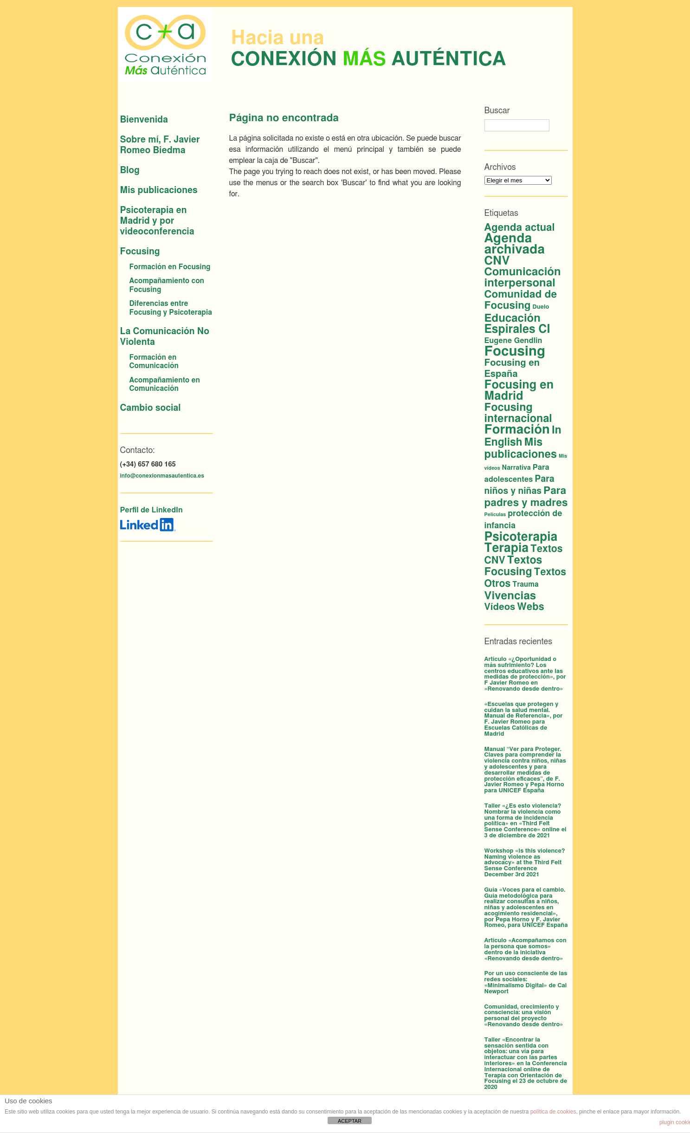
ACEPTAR (349, 1121)
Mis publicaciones (159, 190)
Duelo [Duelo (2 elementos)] (541, 307)
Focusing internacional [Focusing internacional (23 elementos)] (518, 413)
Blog (130, 170)
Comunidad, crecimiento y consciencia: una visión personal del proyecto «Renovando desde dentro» (523, 1016)
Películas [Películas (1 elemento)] (495, 514)
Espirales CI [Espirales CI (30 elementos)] (517, 329)
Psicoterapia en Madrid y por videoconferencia (157, 221)
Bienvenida (144, 120)
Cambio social (150, 408)
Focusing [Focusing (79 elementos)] (514, 351)
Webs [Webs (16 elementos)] (530, 607)
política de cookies (553, 1111)
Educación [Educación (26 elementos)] (512, 318)
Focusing (140, 251)
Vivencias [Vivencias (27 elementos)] (510, 596)
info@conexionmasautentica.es (162, 476)
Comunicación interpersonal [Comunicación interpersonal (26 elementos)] (522, 277)
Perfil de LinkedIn (151, 510)
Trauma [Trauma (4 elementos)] (525, 584)
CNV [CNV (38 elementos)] (497, 261)
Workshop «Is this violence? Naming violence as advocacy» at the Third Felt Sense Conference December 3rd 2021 (524, 863)
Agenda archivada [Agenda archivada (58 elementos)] (514, 244)
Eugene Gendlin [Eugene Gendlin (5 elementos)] (513, 340)
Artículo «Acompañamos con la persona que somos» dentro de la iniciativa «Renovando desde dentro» (525, 949)
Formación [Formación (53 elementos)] (517, 429)
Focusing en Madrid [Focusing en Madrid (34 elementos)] (519, 390)
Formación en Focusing (170, 267)
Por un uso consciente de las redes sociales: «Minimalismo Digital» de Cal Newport (525, 982)
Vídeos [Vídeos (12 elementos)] (500, 607)
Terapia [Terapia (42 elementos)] (506, 548)
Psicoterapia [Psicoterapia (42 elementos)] (521, 537)
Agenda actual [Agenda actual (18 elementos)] (519, 227)
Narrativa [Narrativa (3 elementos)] (516, 468)
